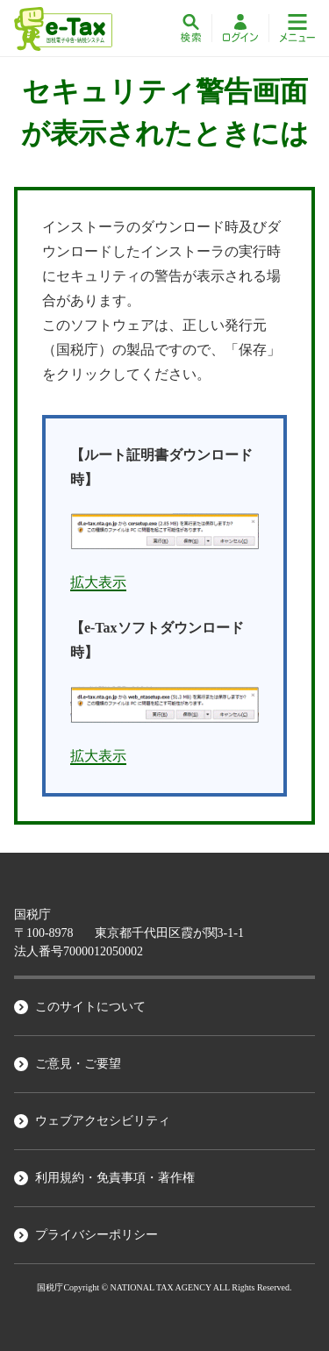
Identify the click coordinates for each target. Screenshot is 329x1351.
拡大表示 (98, 582)
